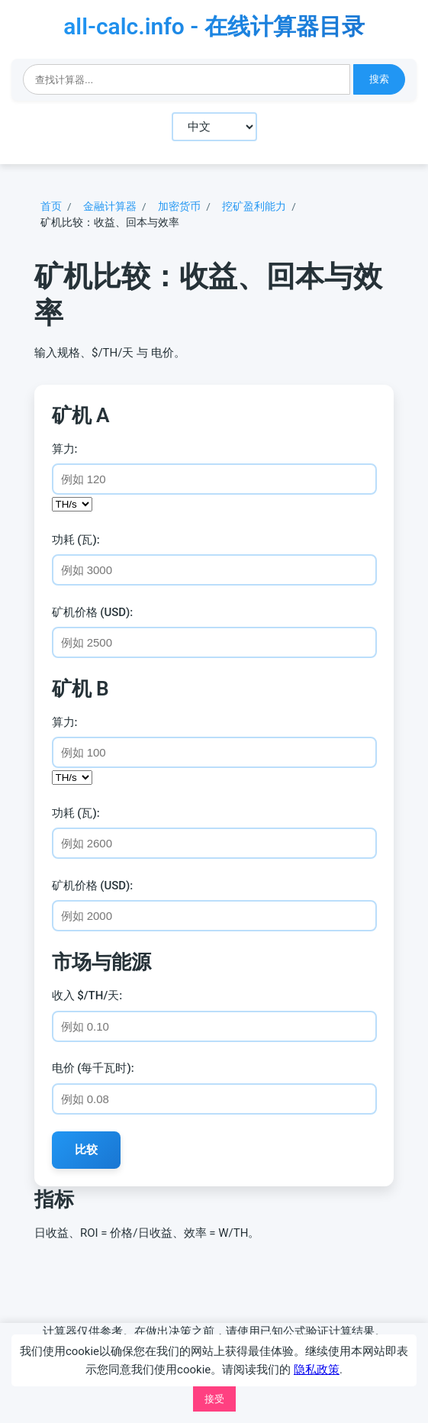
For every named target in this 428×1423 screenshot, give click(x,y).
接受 (214, 1399)
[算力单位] (72, 504)
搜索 (379, 79)
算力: (65, 449)
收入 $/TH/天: (87, 995)
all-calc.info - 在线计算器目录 (214, 26)
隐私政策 (317, 1369)
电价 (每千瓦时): (93, 1068)
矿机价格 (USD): (93, 612)
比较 (86, 1149)
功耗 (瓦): (76, 540)
